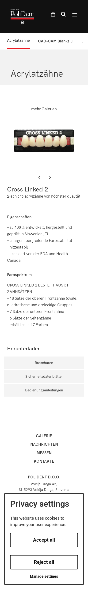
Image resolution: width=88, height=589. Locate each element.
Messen (44, 453)
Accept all (44, 540)
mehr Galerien (44, 109)
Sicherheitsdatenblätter (44, 376)
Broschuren (44, 363)
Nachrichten (44, 444)
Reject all (44, 562)
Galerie (44, 436)
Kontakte (44, 461)
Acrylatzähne (18, 40)
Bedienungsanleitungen (44, 390)
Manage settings (44, 576)
